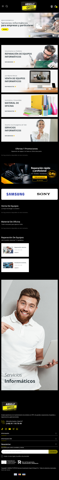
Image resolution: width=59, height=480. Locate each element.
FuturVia (8, 470)
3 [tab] (31, 36)
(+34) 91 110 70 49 (14, 423)
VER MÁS (5, 29)
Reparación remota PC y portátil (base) (20, 247)
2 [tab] (29, 36)
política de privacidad (23, 456)
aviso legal (12, 456)
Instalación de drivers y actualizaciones (20, 262)
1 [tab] (27, 36)
